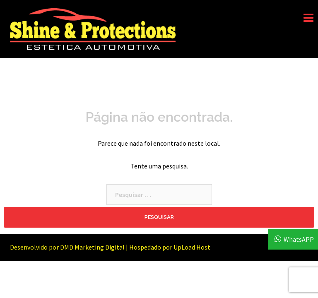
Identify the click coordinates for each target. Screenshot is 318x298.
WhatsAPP (299, 239)
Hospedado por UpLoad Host (169, 247)
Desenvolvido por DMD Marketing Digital (67, 247)
